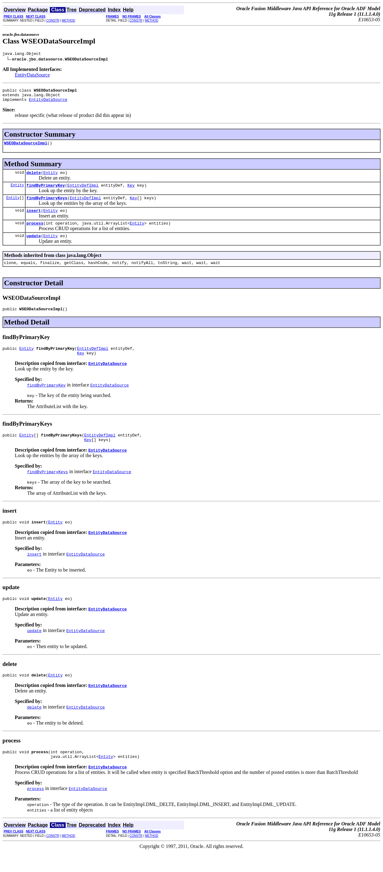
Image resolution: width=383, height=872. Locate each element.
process (34, 232)
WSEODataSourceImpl (25, 147)
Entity (50, 178)
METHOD (68, 20)
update (33, 246)
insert (33, 218)
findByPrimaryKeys (46, 205)
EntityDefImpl (82, 191)
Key (130, 191)
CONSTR (52, 20)
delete (33, 178)
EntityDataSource (32, 75)
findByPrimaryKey (45, 191)
